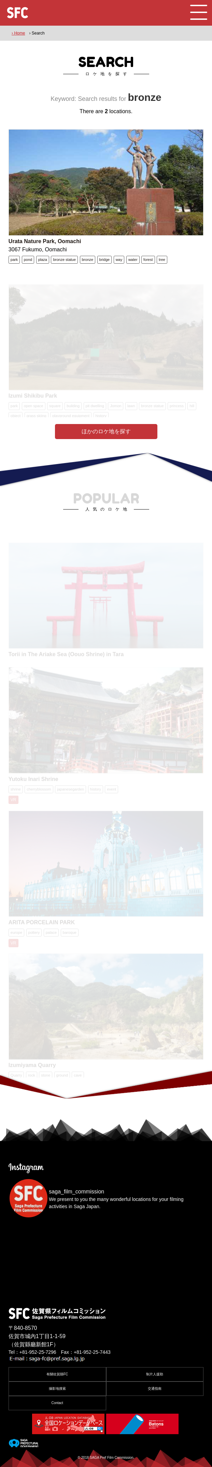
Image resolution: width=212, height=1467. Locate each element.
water (133, 259)
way (119, 259)
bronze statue (64, 259)
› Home (18, 33)
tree (162, 259)
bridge (104, 259)
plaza (42, 259)
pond (28, 259)
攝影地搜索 (57, 1388)
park (14, 259)
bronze (88, 259)
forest (148, 259)
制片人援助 (154, 1374)
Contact (57, 1403)
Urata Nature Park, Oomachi (45, 241)
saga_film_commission (76, 1191)
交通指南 (154, 1388)
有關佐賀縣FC (57, 1374)
